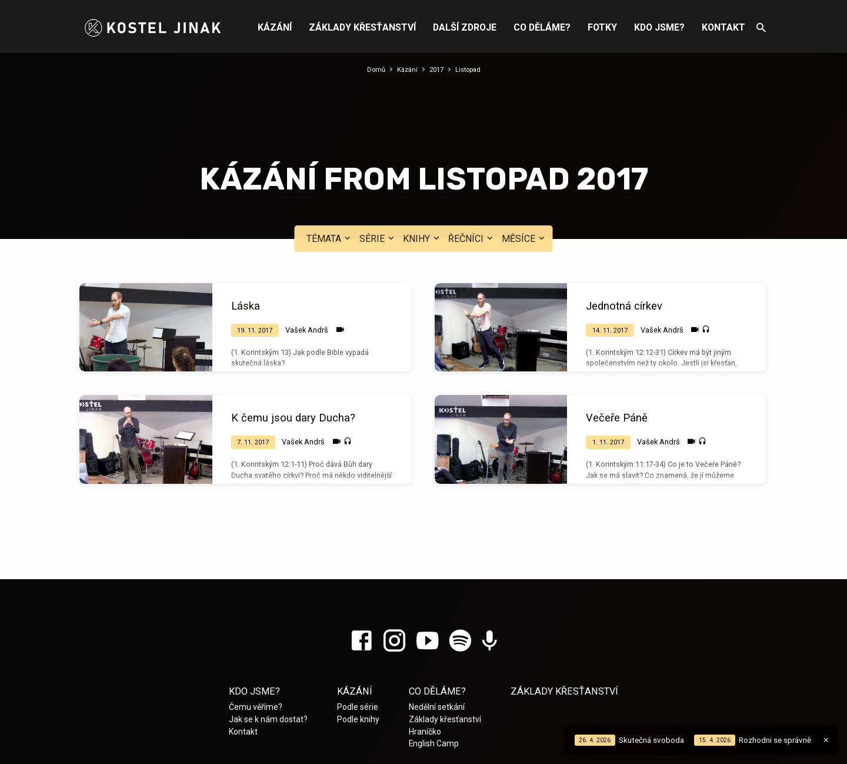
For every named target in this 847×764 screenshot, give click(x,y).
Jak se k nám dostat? (268, 651)
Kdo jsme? (659, 27)
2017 (436, 69)
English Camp (434, 675)
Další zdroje (464, 27)
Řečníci (472, 170)
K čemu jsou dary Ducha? (293, 350)
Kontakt (723, 27)
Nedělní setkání (437, 639)
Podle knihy (358, 651)
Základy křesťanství (362, 27)
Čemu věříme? (255, 639)
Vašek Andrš (306, 261)
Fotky (602, 27)
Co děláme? (542, 27)
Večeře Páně (617, 350)
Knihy (422, 170)
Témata (330, 170)
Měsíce (525, 170)
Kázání (275, 27)
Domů (372, 69)
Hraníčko (425, 663)
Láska (245, 238)
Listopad (470, 69)
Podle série (357, 639)
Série (378, 170)
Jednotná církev (624, 238)
